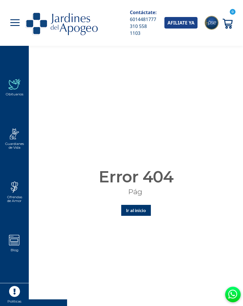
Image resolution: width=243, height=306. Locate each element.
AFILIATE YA (181, 23)
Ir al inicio (136, 210)
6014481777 (143, 19)
